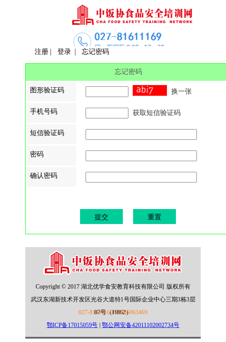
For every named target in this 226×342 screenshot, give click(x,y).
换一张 (181, 91)
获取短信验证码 (157, 112)
